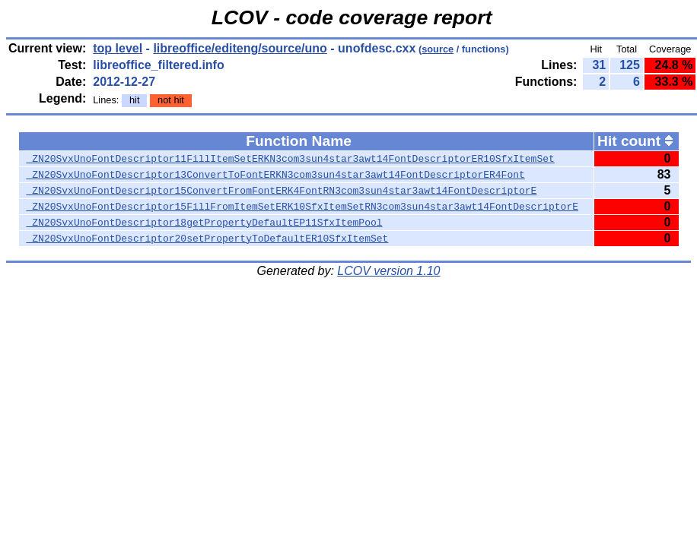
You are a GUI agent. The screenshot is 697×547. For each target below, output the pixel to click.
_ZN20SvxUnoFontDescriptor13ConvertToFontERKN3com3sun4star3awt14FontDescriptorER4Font (276, 175)
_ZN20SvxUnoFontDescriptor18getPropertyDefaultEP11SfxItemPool (205, 222)
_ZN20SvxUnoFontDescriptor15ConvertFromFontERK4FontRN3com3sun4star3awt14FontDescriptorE (282, 191)
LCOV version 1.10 (388, 270)
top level (117, 48)
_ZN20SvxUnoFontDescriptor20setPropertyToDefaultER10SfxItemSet (208, 238)
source (438, 49)
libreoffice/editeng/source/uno (239, 48)
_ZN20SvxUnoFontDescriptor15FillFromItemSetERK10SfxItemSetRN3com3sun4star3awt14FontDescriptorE (302, 206)
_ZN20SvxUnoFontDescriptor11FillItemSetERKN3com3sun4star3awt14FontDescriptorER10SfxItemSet (291, 159)
